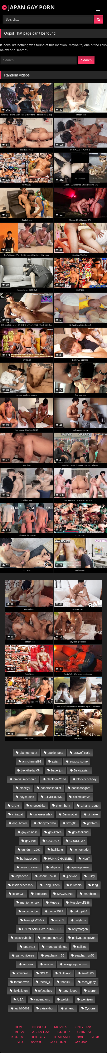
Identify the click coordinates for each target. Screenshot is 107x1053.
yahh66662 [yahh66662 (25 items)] (21, 1008)
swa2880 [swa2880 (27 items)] (88, 973)
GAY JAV (80, 1042)
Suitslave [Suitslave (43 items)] (65, 973)
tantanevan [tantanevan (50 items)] (21, 982)
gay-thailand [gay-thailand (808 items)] (80, 832)
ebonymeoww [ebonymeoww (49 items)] (47, 823)
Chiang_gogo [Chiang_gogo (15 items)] (90, 805)
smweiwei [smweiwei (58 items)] (22, 973)
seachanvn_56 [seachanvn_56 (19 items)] (54, 955)
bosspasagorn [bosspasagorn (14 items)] (81, 788)
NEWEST (39, 1027)
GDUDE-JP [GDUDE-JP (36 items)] (77, 841)
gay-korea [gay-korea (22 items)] (55, 832)
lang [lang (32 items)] (95, 885)
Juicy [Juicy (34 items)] (91, 876)
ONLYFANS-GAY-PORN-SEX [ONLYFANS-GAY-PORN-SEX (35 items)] (41, 929)
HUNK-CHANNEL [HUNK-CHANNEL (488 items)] (60, 858)
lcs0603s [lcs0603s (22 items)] (18, 893)
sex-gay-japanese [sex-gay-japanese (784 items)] (75, 964)
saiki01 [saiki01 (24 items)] (82, 946)
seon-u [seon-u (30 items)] (48, 964)
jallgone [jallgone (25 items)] (55, 867)
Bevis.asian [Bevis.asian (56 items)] (81, 770)
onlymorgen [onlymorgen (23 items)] (80, 929)
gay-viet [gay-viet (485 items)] (30, 841)
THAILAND (61, 1037)
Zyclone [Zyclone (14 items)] (90, 1008)
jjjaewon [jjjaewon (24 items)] (72, 876)
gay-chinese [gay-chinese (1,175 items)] (29, 832)
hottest (36, 1042)
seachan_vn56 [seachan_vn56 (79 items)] (84, 955)
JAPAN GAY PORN (28, 7)
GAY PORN (57, 1042)
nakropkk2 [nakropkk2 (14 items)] (81, 911)
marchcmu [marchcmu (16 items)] (90, 893)
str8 (80, 1037)
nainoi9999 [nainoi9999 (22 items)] (55, 911)
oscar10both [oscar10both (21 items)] (22, 937)
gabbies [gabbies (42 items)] (92, 823)
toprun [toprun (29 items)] (92, 990)
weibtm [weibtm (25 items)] (65, 999)
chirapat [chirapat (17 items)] (17, 814)
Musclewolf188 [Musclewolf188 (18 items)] (80, 902)
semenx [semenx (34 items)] (28, 964)
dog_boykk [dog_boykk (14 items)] (19, 823)
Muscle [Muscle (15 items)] (54, 902)
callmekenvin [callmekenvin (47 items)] (81, 797)
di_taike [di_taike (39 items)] (92, 814)
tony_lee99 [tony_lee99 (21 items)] (70, 990)
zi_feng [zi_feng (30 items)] (69, 1008)
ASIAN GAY (41, 1032)
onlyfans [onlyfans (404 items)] (80, 920)
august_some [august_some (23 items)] (79, 761)
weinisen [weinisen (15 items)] (87, 999)
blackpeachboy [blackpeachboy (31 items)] (86, 779)
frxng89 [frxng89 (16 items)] (72, 823)
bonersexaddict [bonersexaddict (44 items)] (50, 788)
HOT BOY (38, 1037)
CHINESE (84, 1032)
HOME (20, 1027)
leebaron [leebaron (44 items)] (41, 893)
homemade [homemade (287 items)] (80, 849)
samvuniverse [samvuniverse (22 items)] (25, 955)
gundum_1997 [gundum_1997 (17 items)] (31, 849)
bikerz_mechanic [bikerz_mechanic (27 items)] (25, 779)
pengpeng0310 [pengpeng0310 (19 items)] (52, 937)
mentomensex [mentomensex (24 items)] (29, 902)
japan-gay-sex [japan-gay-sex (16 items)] (80, 867)
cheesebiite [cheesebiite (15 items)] (37, 805)
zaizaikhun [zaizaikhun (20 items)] (47, 1008)
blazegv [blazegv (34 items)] (25, 788)
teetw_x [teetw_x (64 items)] (45, 982)
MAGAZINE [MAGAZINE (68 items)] (65, 893)
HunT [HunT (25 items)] (86, 858)
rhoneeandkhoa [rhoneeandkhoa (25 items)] (56, 946)
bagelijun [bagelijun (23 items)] (57, 770)
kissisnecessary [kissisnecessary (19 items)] (22, 885)
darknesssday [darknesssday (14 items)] (42, 814)
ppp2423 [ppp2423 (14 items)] (29, 946)
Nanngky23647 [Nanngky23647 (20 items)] (34, 920)
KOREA (17, 1037)
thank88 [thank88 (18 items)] (66, 982)
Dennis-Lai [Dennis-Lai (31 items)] (70, 814)
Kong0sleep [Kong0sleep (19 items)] (52, 885)
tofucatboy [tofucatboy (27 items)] (45, 990)
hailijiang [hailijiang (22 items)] (57, 849)
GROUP (63, 1032)
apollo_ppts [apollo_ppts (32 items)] (55, 752)
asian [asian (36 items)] (55, 761)
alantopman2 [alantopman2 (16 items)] (28, 752)
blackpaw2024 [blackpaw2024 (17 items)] (56, 779)
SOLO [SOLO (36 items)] (44, 973)
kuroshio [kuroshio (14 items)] (76, 885)
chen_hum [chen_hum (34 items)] (63, 805)
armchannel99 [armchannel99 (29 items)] (31, 761)
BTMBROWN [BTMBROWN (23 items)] (54, 797)
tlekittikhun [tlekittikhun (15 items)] (21, 990)
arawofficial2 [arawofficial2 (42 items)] (82, 752)
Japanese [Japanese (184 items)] (21, 876)
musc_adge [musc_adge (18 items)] (30, 911)
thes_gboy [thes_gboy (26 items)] (89, 982)
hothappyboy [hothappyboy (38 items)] (28, 858)
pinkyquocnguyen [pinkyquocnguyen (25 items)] (84, 937)
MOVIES (60, 1027)
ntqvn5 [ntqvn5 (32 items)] (59, 920)
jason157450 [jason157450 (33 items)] (47, 876)
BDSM (19, 1032)
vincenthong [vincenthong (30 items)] (42, 999)
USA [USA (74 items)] (20, 999)
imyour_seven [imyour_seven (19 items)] (29, 867)
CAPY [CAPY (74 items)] (15, 805)
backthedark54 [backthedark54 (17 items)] (30, 770)
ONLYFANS (83, 1027)
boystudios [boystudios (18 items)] (27, 797)
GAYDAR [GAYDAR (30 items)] (52, 841)
